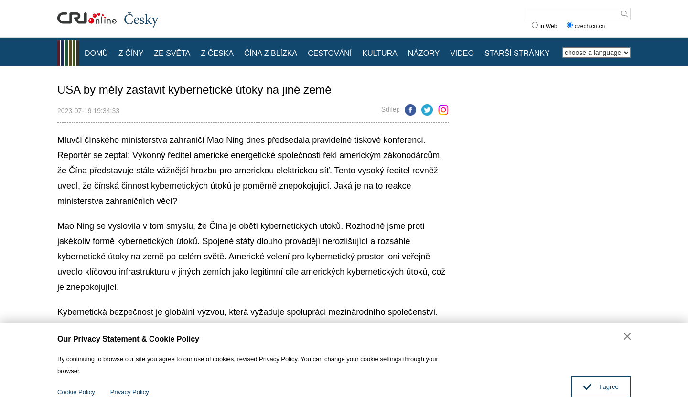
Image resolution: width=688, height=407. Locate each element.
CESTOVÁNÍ (330, 53)
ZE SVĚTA (172, 53)
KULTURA (380, 53)
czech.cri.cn (586, 26)
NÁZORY (424, 53)
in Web (544, 26)
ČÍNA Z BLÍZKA (270, 53)
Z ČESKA (217, 53)
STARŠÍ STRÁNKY (517, 53)
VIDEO (462, 53)
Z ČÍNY (130, 53)
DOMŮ (96, 53)
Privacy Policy (129, 392)
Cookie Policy (76, 392)
